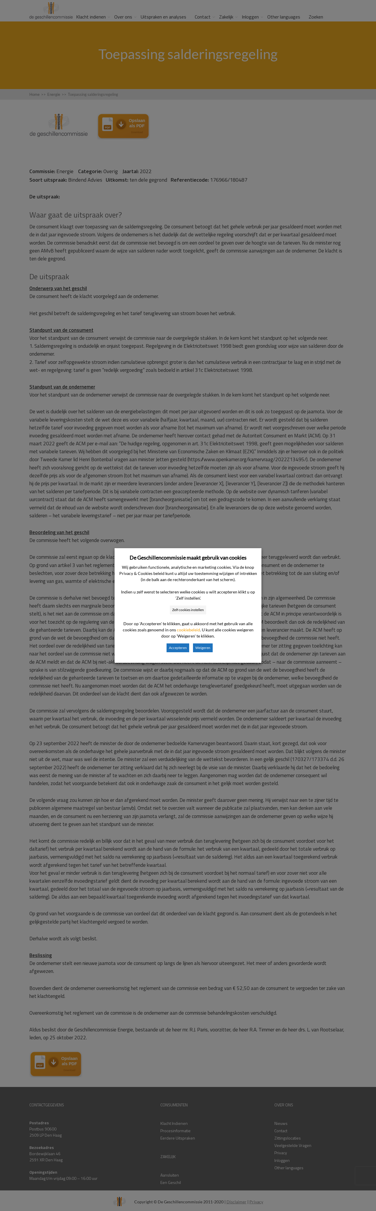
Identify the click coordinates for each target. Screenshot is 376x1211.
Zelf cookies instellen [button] (188, 610)
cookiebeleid (188, 629)
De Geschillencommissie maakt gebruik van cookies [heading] (188, 557)
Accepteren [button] (178, 647)
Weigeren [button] (202, 647)
